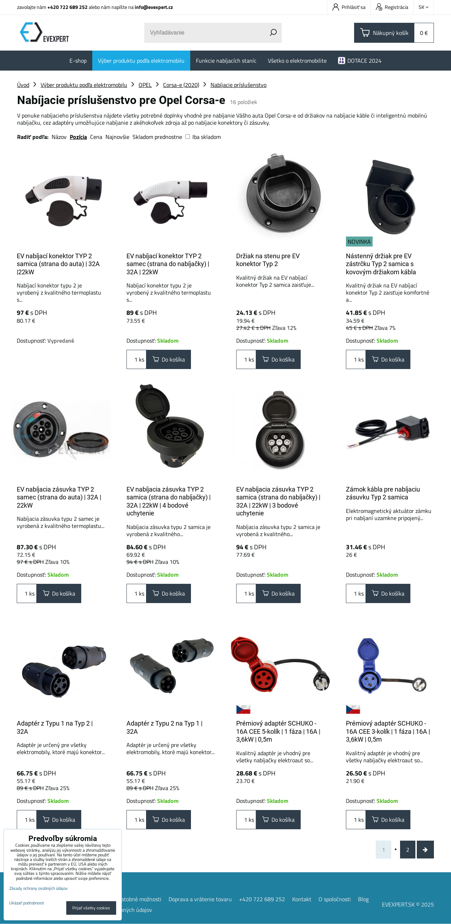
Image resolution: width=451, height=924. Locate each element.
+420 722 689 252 (67, 7)
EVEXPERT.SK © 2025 (408, 904)
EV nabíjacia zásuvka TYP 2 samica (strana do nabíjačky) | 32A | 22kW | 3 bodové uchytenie (278, 501)
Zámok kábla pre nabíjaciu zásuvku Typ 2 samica (383, 493)
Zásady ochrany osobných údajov (38, 888)
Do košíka (168, 359)
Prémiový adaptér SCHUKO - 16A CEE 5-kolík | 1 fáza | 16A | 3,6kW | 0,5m (278, 731)
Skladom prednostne (157, 137)
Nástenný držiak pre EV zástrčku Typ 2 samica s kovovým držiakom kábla (381, 264)
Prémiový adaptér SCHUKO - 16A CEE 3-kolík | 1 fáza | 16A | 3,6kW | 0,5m (388, 731)
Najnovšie (117, 137)
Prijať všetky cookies (91, 907)
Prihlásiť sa (349, 7)
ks (136, 359)
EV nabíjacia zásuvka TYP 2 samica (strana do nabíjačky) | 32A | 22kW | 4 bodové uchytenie (168, 501)
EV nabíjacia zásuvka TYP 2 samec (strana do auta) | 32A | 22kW (59, 497)
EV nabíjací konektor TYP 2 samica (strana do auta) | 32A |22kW (58, 264)
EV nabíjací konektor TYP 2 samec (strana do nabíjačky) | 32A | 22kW (167, 264)
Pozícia (78, 137)
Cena (96, 137)
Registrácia (392, 7)
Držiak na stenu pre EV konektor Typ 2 (268, 260)
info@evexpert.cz (154, 7)
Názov (59, 137)
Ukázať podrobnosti (26, 902)
